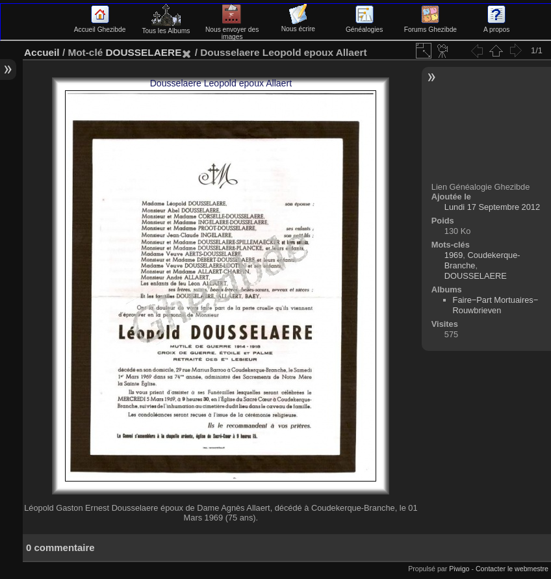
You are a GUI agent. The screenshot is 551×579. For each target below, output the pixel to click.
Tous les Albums (166, 27)
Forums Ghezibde (430, 26)
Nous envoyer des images (232, 29)
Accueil (42, 52)
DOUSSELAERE (143, 52)
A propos (496, 26)
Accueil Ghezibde (100, 26)
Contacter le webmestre (512, 569)
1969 (453, 255)
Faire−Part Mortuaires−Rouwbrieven (496, 305)
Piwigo (459, 569)
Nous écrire (298, 25)
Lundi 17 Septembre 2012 (492, 207)
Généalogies (364, 26)
